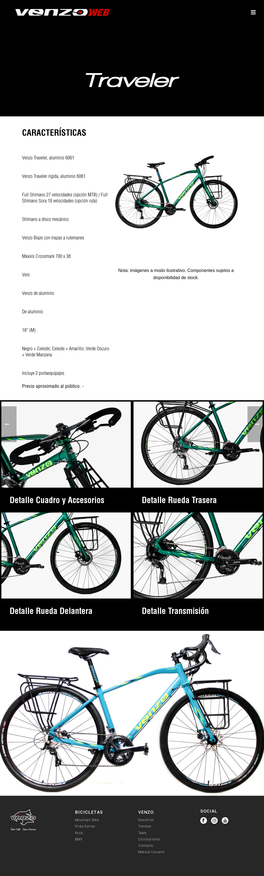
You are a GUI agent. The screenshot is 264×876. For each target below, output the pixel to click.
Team (142, 833)
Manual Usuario (151, 852)
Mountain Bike (87, 820)
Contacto (145, 845)
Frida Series (85, 826)
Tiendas (144, 826)
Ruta (79, 833)
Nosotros (146, 820)
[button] (259, 635)
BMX (79, 839)
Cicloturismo (149, 839)
